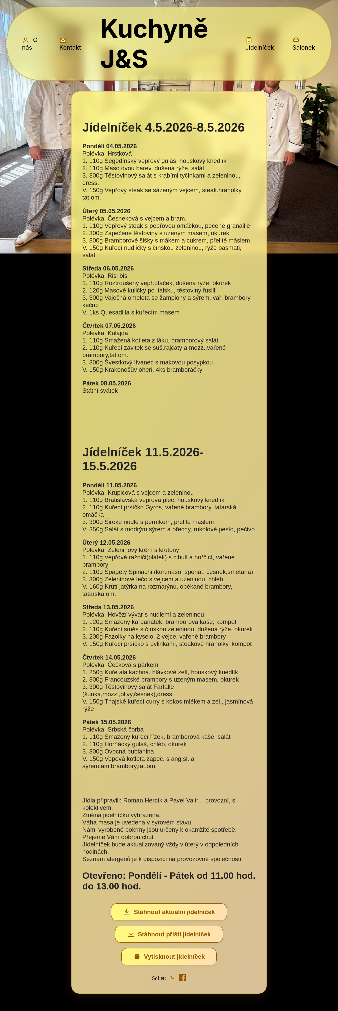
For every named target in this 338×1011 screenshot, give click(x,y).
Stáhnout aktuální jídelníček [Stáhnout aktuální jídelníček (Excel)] (169, 912)
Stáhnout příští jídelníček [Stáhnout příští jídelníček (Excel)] (169, 934)
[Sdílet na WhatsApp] (172, 978)
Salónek (303, 44)
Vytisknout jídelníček (169, 956)
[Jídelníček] (169, 542)
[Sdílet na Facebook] (182, 978)
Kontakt (70, 44)
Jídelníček (259, 44)
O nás (30, 43)
